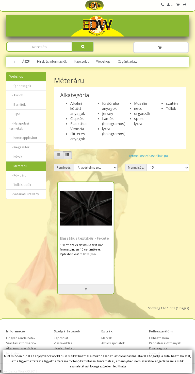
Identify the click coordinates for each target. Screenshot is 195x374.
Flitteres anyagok (77, 136)
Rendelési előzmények (165, 343)
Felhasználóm (159, 338)
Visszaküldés (63, 343)
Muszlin (140, 103)
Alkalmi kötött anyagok (77, 108)
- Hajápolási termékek (19, 126)
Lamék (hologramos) (113, 121)
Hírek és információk (52, 61)
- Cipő (14, 114)
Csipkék (77, 118)
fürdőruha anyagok (110, 106)
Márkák (106, 338)
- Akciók (16, 95)
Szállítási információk (21, 343)
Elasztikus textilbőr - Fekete (84, 238)
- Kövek (15, 156)
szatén (172, 103)
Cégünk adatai (128, 61)
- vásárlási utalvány (24, 194)
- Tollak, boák (20, 185)
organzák (142, 113)
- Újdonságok (20, 86)
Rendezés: (64, 167)
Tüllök (171, 108)
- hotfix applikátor (23, 138)
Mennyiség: (136, 167)
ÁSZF (25, 61)
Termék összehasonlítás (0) (148, 156)
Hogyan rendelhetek (20, 338)
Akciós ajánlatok (113, 343)
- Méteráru (18, 166)
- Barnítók (17, 104)
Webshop (103, 61)
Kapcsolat (81, 61)
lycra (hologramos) (113, 131)
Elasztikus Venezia (79, 126)
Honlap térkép (64, 348)
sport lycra (139, 121)
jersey (107, 113)
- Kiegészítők (19, 147)
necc (138, 108)
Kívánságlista (158, 348)
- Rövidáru (17, 175)
